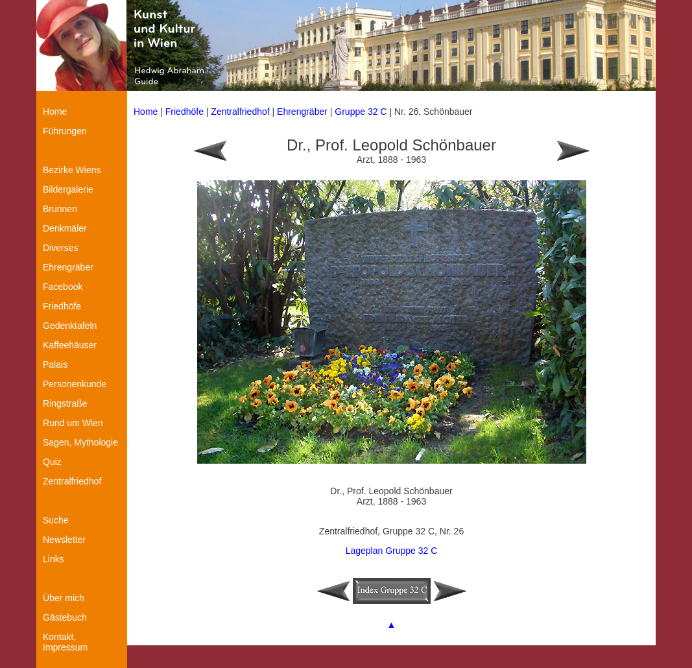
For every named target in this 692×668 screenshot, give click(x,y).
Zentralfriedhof (240, 111)
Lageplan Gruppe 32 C (392, 550)
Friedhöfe (184, 111)
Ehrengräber (302, 111)
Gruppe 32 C (362, 111)
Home (146, 111)
